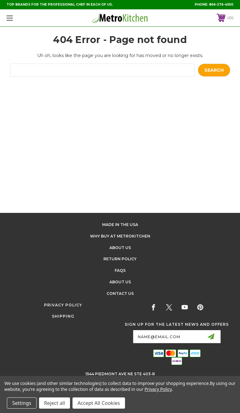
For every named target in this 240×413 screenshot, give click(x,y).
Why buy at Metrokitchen (120, 236)
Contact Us (120, 293)
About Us (120, 247)
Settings (21, 403)
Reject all (54, 403)
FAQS (120, 270)
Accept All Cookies (99, 403)
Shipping (63, 316)
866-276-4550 (221, 4)
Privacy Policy (63, 305)
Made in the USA (120, 224)
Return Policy (120, 259)
